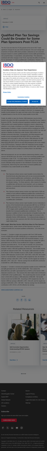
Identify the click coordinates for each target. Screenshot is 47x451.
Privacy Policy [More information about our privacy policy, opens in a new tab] (7, 92)
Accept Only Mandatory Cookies (17, 101)
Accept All (35, 101)
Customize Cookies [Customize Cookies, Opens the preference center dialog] (23, 97)
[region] (23, 84)
